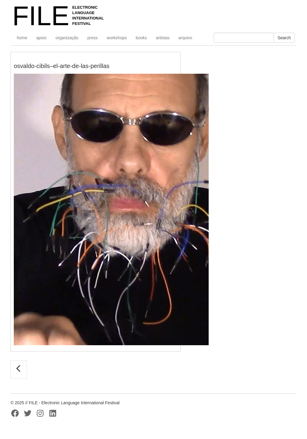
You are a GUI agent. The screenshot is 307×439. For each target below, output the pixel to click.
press (93, 37)
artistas (162, 37)
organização (66, 37)
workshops (117, 37)
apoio (41, 37)
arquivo (185, 37)
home (22, 37)
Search (284, 37)
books (141, 37)
